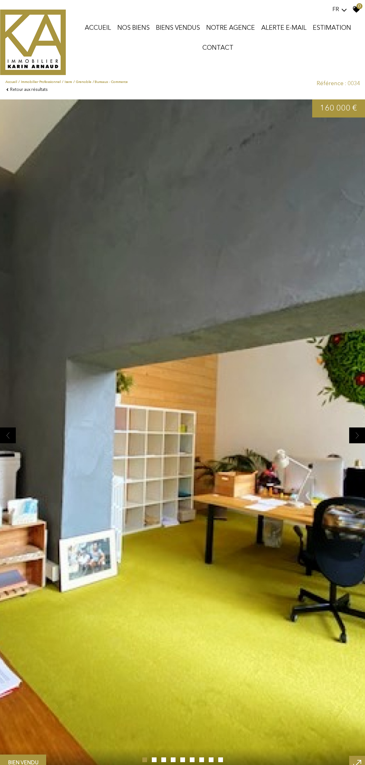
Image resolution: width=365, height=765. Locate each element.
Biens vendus (178, 28)
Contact (217, 48)
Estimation (332, 28)
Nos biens (133, 28)
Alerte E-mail (283, 28)
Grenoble (83, 82)
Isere (68, 82)
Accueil (98, 28)
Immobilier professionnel (41, 82)
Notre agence (230, 28)
